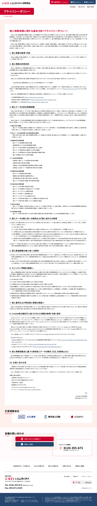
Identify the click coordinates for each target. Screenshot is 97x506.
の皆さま (59, 2)
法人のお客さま (39, 466)
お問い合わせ (81, 7)
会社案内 (73, 7)
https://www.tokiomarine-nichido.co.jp (43, 100)
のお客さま (76, 2)
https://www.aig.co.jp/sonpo (34, 97)
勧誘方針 (75, 476)
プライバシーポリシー (87, 476)
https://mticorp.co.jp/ (70, 89)
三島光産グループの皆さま (21, 466)
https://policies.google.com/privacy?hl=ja (42, 344)
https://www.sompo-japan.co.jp (37, 102)
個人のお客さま (53, 466)
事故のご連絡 (90, 7)
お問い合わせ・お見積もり (31, 439)
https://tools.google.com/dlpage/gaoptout (47, 347)
